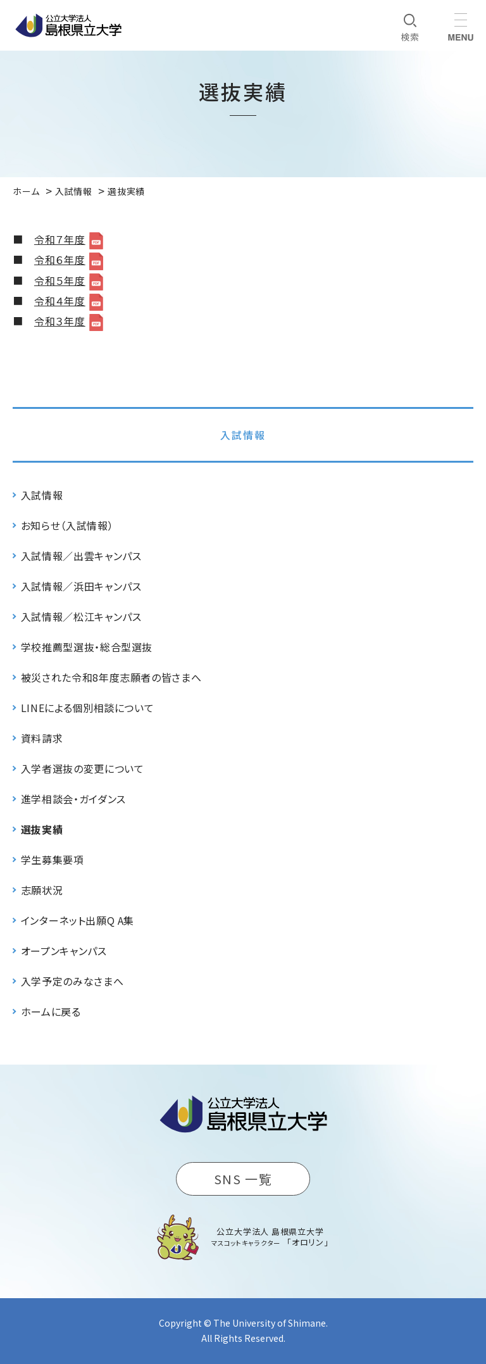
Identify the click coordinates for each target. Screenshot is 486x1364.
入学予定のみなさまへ (72, 981)
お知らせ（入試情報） (67, 525)
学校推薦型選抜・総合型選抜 (87, 646)
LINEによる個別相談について (87, 707)
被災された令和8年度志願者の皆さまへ (111, 677)
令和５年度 (59, 280)
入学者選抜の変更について (82, 768)
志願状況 (42, 890)
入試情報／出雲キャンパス (81, 555)
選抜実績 (42, 829)
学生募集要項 (52, 859)
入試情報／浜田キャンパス (81, 586)
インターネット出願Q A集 (77, 920)
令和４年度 (59, 300)
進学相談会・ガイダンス (73, 798)
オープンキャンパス (64, 950)
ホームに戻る (51, 1011)
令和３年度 (59, 320)
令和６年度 (59, 259)
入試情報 (243, 434)
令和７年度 (59, 239)
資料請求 (42, 738)
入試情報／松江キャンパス (81, 616)
